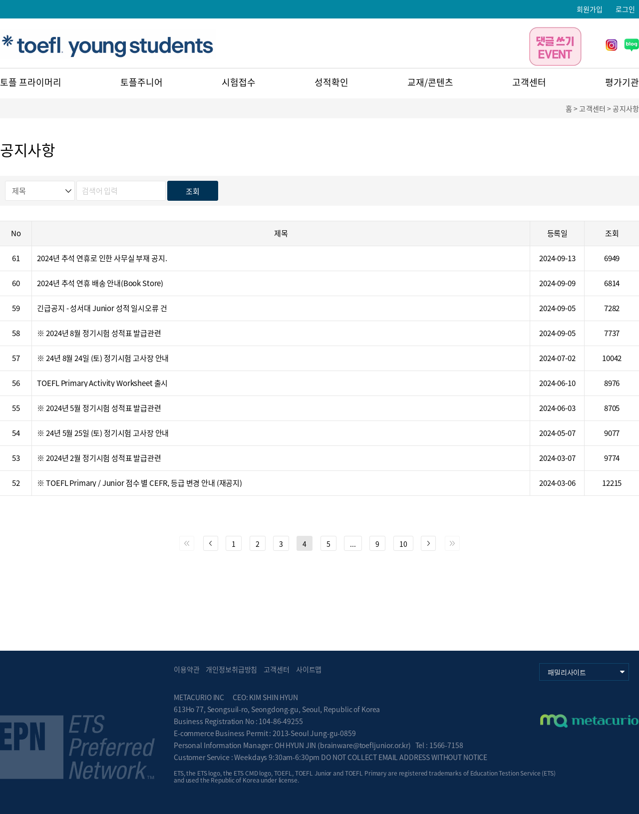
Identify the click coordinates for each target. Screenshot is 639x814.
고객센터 (529, 82)
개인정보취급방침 (231, 669)
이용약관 (186, 669)
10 (403, 544)
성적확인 (331, 82)
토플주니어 (141, 82)
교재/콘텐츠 (430, 82)
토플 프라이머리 (30, 82)
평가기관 (622, 82)
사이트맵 (308, 669)
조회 (193, 191)
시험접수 (239, 82)
